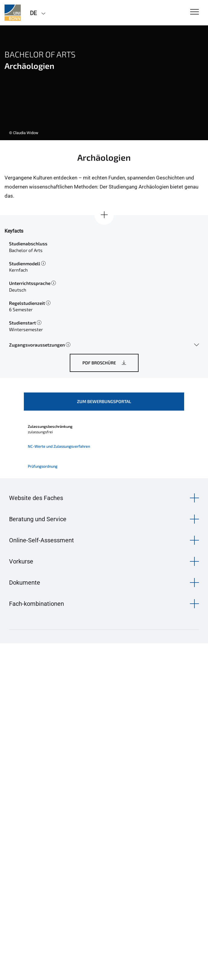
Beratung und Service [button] (37, 519)
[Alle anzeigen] (104, 215)
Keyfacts (14, 231)
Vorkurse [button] (21, 561)
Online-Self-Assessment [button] (41, 540)
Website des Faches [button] (36, 498)
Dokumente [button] (24, 582)
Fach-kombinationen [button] (36, 603)
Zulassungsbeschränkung (50, 426)
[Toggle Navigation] (194, 12)
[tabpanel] (104, 82)
